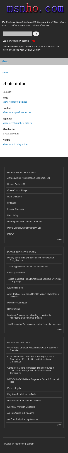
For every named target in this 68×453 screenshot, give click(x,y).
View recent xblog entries (15, 144)
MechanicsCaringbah (17, 302)
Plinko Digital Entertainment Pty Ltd (24, 228)
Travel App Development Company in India (27, 266)
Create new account (20, 41)
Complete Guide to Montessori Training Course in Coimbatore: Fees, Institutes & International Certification (30, 359)
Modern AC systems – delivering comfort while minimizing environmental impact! (29, 316)
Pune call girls (14, 388)
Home (5, 72)
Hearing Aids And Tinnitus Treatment (24, 221)
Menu (5, 61)
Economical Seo (15, 288)
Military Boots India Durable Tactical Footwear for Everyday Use (30, 259)
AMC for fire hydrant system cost (22, 419)
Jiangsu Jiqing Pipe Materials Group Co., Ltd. (28, 178)
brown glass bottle (16, 272)
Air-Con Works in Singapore (20, 413)
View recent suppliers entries (17, 123)
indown (10, 234)
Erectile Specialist (15, 209)
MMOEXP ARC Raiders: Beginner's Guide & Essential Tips (33, 380)
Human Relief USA (16, 184)
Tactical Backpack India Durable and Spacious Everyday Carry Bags (34, 280)
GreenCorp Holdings (17, 190)
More (59, 239)
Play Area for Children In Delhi (21, 394)
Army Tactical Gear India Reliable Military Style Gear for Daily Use (33, 295)
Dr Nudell (11, 203)
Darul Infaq (12, 215)
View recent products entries (17, 112)
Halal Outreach (14, 196)
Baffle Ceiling (13, 309)
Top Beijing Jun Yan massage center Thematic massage (34, 324)
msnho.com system (24, 444)
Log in (6, 41)
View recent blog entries (15, 101)
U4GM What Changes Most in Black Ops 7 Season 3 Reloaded (32, 348)
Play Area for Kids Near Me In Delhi (24, 400)
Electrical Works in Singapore (21, 407)
